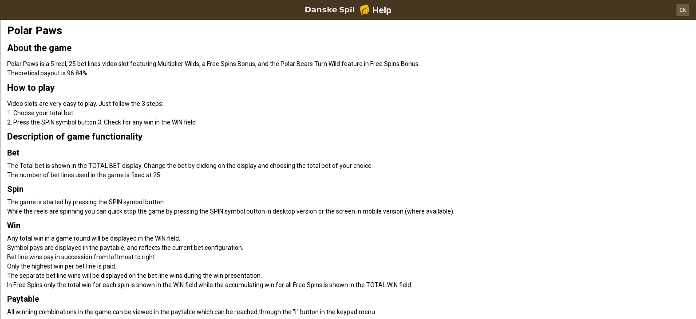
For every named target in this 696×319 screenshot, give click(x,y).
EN (683, 10)
